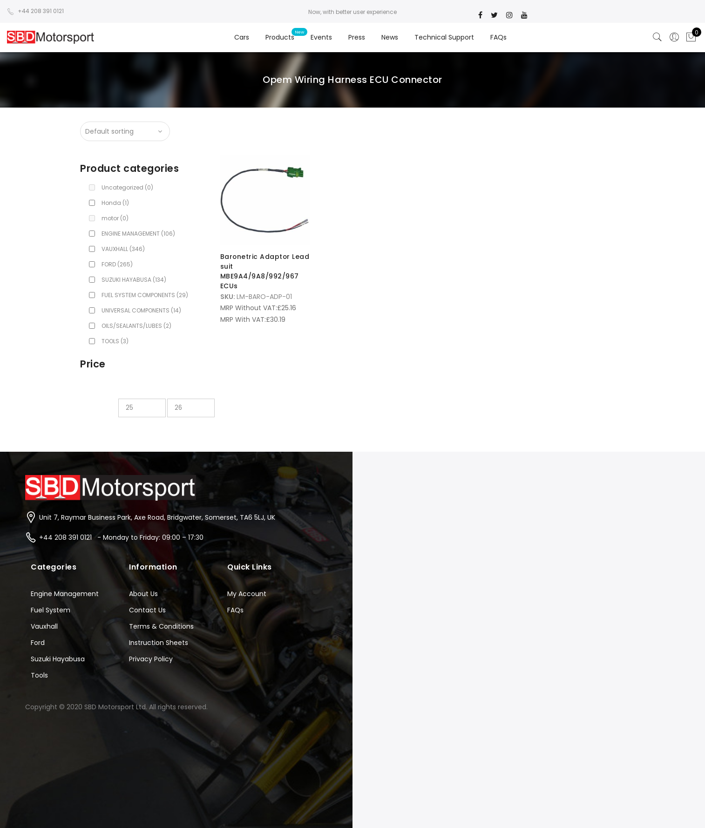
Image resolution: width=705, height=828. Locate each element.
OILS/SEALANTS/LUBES (136, 326)
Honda (115, 203)
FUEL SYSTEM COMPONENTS (145, 295)
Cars (241, 37)
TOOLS (115, 341)
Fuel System (50, 610)
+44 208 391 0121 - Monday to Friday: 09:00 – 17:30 (121, 537)
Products (279, 37)
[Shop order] (125, 131)
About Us (143, 593)
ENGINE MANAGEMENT (138, 234)
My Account (246, 593)
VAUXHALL (123, 249)
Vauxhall (44, 626)
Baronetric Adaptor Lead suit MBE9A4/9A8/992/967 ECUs (259, 270)
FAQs (498, 37)
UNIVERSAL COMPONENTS (141, 310)
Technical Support (444, 37)
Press (356, 37)
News (389, 37)
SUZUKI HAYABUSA (134, 280)
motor (115, 218)
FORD (117, 264)
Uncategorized (127, 187)
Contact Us (147, 610)
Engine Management (65, 593)
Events (321, 37)
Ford (38, 642)
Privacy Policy (151, 659)
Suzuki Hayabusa (58, 659)
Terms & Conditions (161, 626)
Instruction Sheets (158, 642)
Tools (39, 675)
